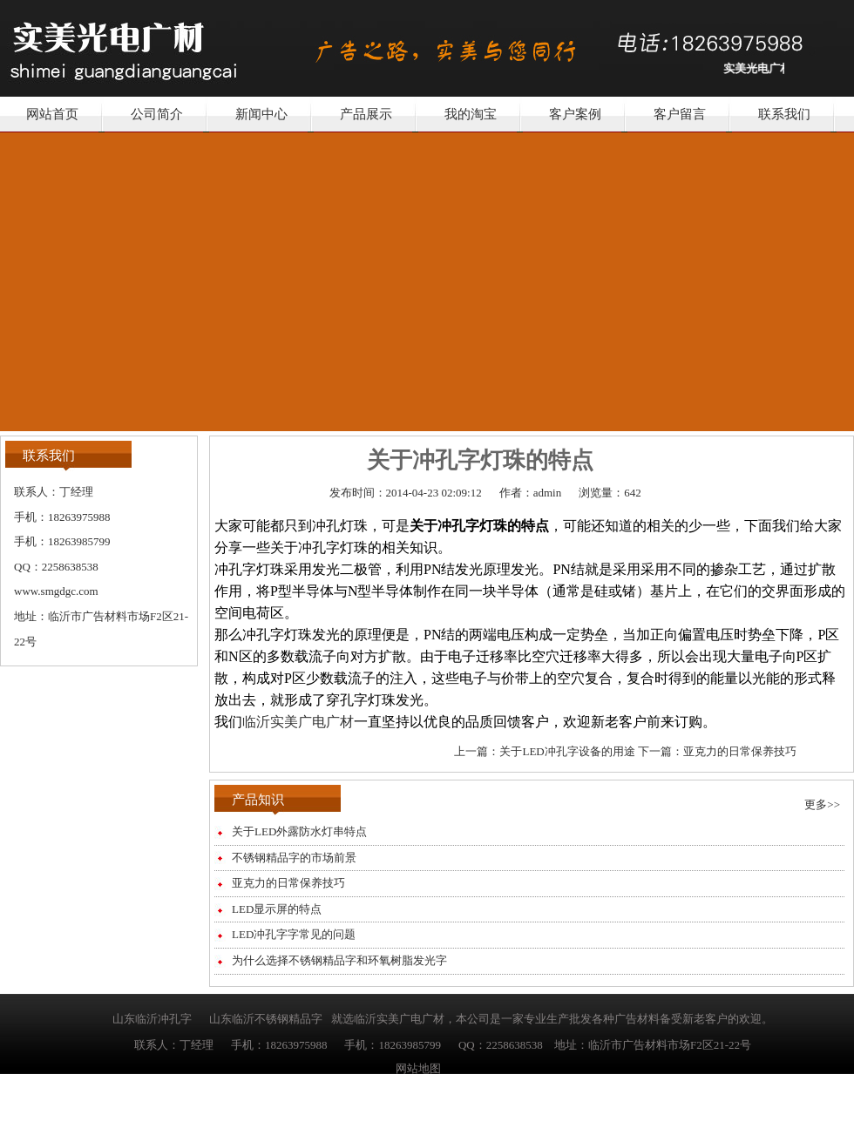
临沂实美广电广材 (298, 721)
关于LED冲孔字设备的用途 (566, 751)
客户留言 (680, 114)
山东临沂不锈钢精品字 (265, 1018)
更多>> (822, 804)
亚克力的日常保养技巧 (739, 751)
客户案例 (575, 114)
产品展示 (366, 114)
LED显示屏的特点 (277, 908)
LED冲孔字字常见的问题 (294, 934)
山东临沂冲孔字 (152, 1018)
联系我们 (784, 114)
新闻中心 (261, 114)
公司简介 (157, 114)
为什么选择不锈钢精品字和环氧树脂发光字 (339, 960)
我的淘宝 (470, 114)
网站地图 (418, 1068)
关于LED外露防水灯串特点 (299, 831)
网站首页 (52, 114)
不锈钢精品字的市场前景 (294, 857)
